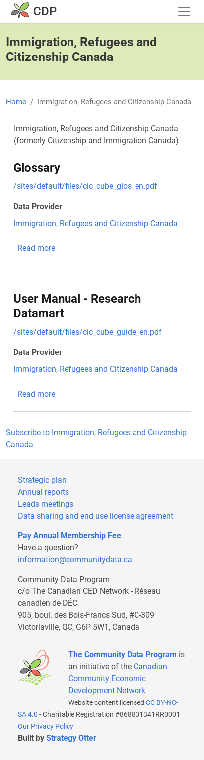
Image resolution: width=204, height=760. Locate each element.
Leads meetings (45, 504)
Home (16, 101)
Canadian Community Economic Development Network (117, 678)
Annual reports (43, 492)
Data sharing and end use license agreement (95, 516)
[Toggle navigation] (184, 11)
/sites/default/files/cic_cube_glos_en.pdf (85, 186)
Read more (36, 248)
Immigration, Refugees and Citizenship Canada (95, 223)
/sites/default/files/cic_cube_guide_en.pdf (87, 332)
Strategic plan (42, 480)
